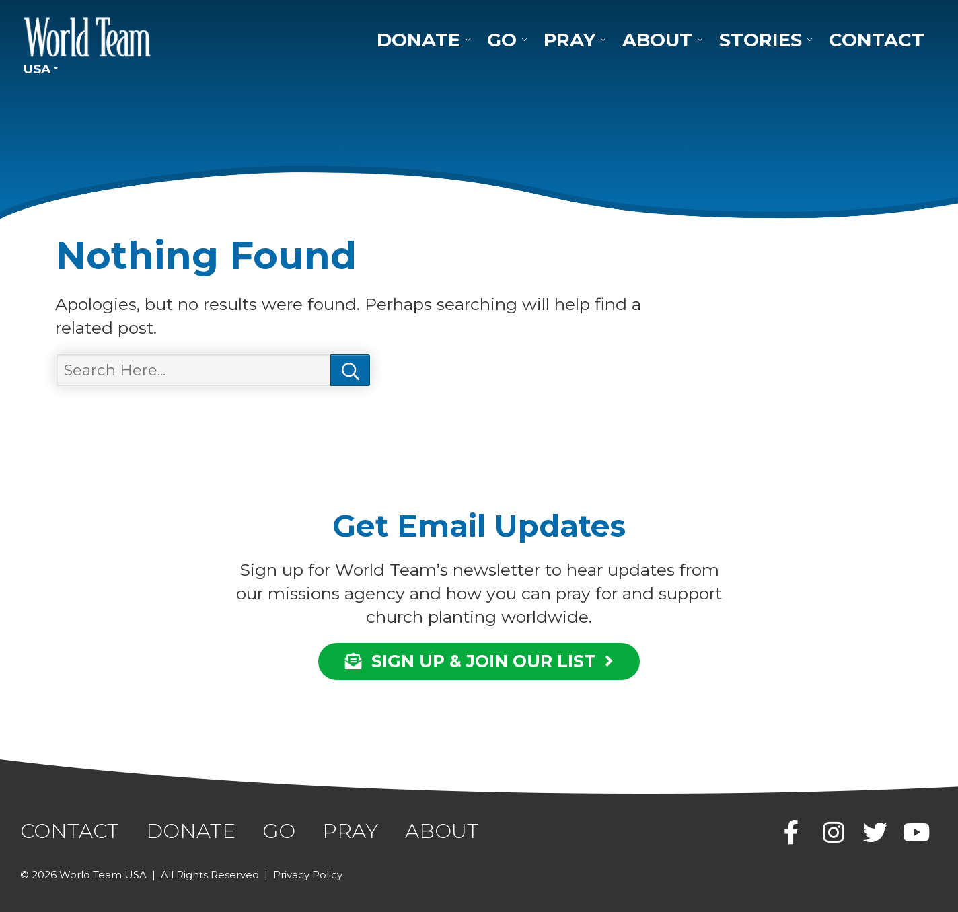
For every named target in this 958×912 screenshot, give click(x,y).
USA (37, 69)
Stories (760, 39)
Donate (418, 39)
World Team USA (87, 37)
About (657, 39)
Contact (876, 39)
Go (502, 39)
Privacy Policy (307, 874)
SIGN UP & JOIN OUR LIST (479, 661)
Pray (569, 39)
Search (350, 370)
